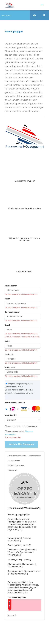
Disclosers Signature (17, 592)
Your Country (10, 410)
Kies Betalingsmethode (15, 397)
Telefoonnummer (12, 307)
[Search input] (14, 15)
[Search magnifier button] (44, 15)
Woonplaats (10, 362)
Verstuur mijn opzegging (21, 439)
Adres (7, 336)
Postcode (9, 349)
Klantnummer (11, 281)
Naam (7, 294)
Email (7, 320)
